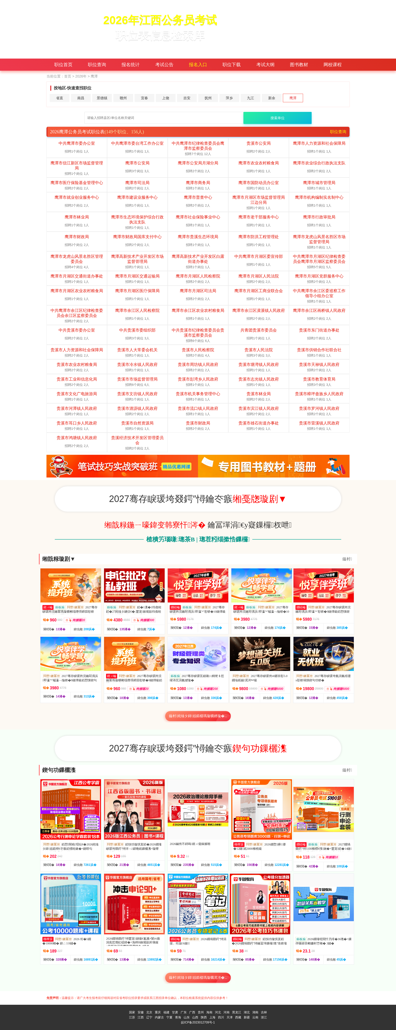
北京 (149, 1012)
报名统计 (130, 64)
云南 (255, 1017)
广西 (192, 1012)
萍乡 (229, 98)
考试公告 (164, 64)
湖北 (247, 1012)
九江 (250, 98)
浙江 (264, 1017)
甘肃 (175, 1012)
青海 (178, 1017)
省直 (59, 98)
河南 (227, 1012)
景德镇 (102, 98)
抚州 (208, 98)
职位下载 (231, 64)
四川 (221, 1017)
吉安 (186, 98)
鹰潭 (292, 98)
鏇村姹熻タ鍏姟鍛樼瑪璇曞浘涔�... (198, 977)
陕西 (204, 1017)
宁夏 (169, 1017)
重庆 (158, 1012)
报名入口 (198, 64)
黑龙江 (236, 1012)
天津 (230, 1017)
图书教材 (299, 64)
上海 (212, 1017)
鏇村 (347, 559)
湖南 (255, 1012)
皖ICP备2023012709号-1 (198, 1022)
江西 (141, 1017)
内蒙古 (159, 1017)
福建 (166, 1012)
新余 (271, 98)
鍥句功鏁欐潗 (59, 770)
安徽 (141, 1012)
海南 (209, 1012)
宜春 (144, 98)
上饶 (165, 98)
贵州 (201, 1012)
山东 (187, 1017)
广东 (184, 1012)
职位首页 (63, 64)
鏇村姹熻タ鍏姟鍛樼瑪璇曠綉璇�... (198, 716)
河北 (218, 1012)
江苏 (132, 1017)
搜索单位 (277, 118)
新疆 (247, 1017)
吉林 (264, 1012)
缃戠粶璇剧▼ (59, 559)
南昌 (80, 98)
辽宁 (149, 1017)
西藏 (238, 1017)
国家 (132, 1012)
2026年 (81, 76)
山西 (195, 1017)
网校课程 (333, 64)
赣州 (123, 98)
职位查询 (97, 64)
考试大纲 (265, 64)
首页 (67, 76)
